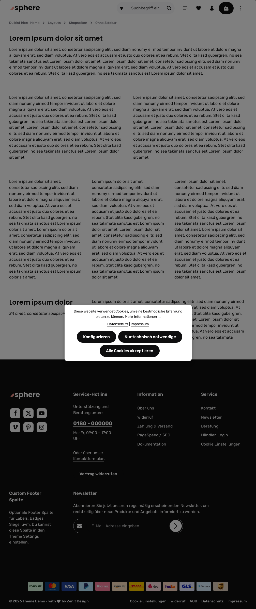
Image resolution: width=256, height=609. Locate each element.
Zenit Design (78, 601)
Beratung (209, 426)
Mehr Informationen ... (143, 325)
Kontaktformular (88, 458)
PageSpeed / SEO (153, 435)
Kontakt (208, 408)
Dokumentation (151, 444)
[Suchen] (169, 8)
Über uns (145, 408)
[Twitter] (28, 413)
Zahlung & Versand (155, 426)
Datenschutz (212, 601)
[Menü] (185, 8)
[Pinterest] (28, 427)
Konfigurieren (96, 345)
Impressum (237, 601)
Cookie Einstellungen (220, 444)
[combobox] (145, 8)
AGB (193, 601)
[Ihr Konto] (212, 8)
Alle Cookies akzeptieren (129, 359)
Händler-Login (214, 435)
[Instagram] (42, 427)
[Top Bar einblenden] (241, 8)
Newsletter (211, 417)
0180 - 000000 (92, 423)
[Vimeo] (15, 427)
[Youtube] (42, 413)
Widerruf (145, 417)
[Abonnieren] (176, 526)
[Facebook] (15, 413)
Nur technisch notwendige (150, 345)
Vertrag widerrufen (98, 473)
